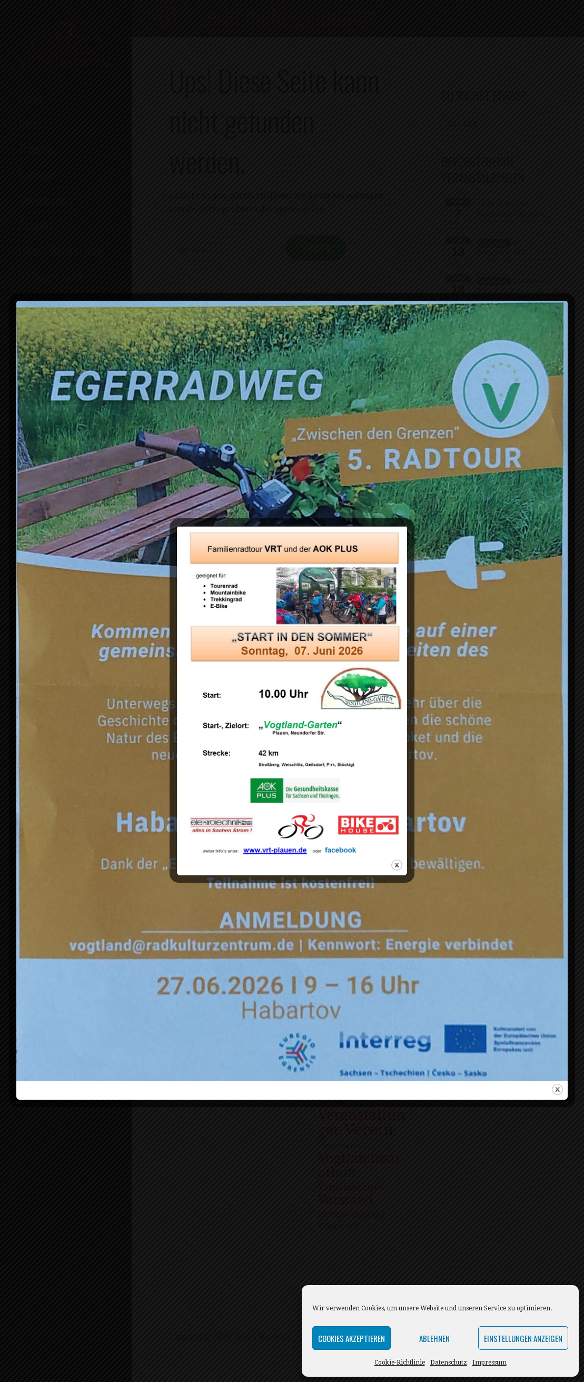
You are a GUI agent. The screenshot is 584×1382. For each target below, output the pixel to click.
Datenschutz (448, 1362)
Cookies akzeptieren (351, 1338)
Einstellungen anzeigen (523, 1338)
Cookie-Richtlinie (399, 1362)
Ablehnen (434, 1338)
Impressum (489, 1362)
